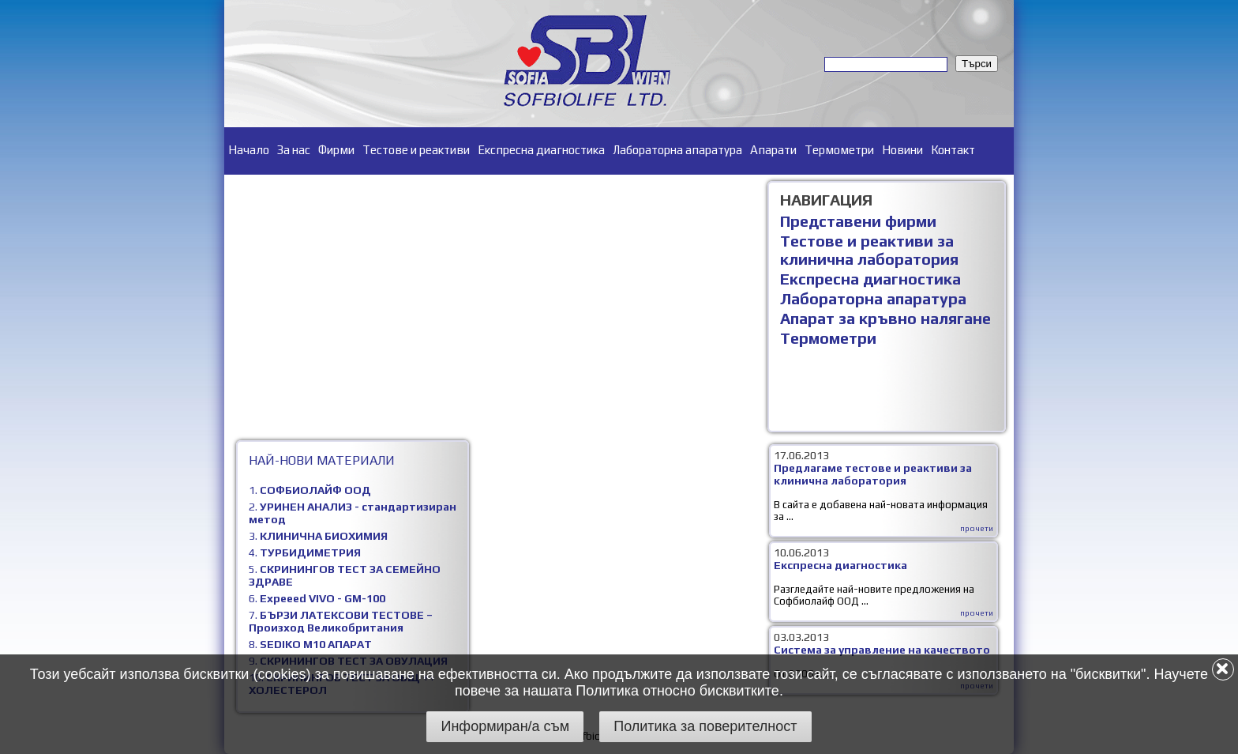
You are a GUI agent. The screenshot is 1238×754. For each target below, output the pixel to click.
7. (341, 621)
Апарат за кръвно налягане (885, 318)
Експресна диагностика (541, 149)
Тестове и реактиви (416, 149)
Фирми (336, 149)
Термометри (839, 149)
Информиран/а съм (505, 726)
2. (352, 513)
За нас (293, 149)
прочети (976, 528)
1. (310, 490)
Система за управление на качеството (882, 649)
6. (317, 598)
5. (345, 575)
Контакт (953, 149)
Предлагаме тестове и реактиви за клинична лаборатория (873, 474)
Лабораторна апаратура (677, 149)
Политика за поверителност (705, 726)
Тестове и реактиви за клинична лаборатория (869, 250)
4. (305, 552)
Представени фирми (858, 221)
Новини (902, 149)
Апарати (773, 149)
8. (310, 644)
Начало (248, 149)
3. (318, 536)
